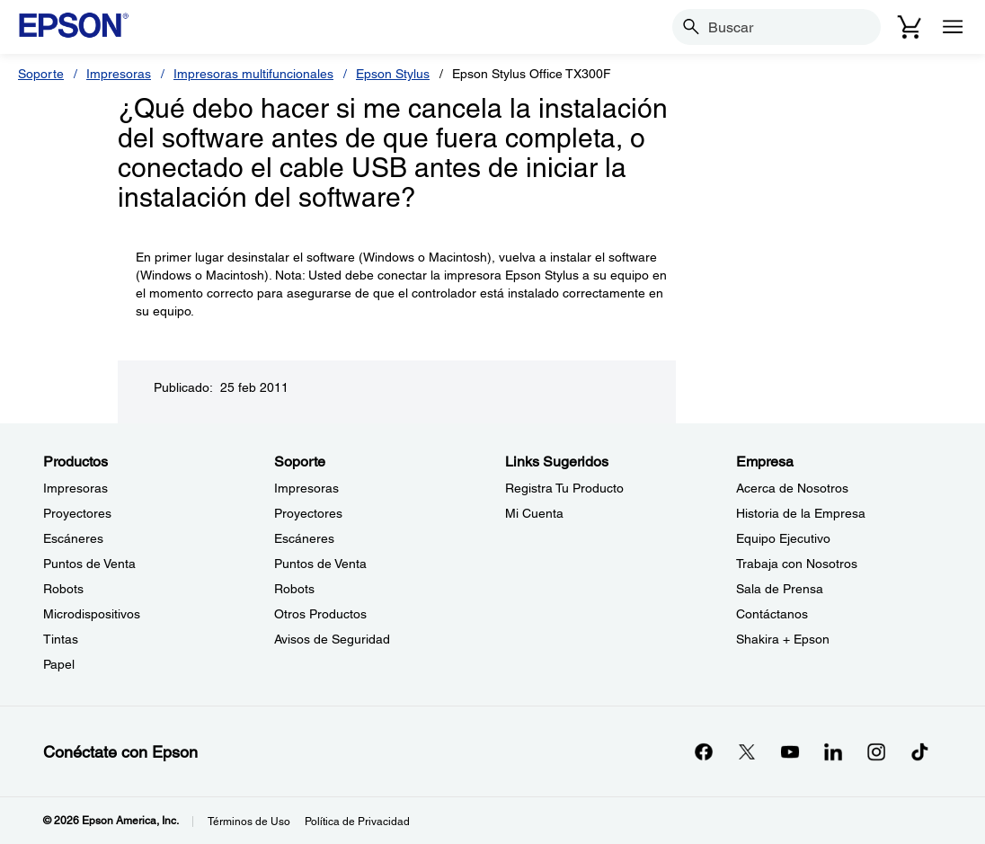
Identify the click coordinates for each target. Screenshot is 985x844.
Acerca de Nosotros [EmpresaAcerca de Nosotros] (792, 488)
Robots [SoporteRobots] (294, 589)
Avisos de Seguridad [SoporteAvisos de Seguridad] (332, 639)
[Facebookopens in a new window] (704, 751)
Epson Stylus (393, 74)
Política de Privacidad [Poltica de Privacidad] (357, 821)
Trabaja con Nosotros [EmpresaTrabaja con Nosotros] (796, 563)
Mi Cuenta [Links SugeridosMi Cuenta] (534, 513)
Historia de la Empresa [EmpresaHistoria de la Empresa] (800, 513)
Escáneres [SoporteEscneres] (304, 538)
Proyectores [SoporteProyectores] (308, 513)
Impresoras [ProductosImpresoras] (75, 488)
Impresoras (118, 74)
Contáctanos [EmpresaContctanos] (772, 614)
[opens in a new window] (919, 751)
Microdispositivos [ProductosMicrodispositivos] (91, 614)
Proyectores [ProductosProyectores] (77, 513)
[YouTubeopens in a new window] (790, 751)
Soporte (41, 74)
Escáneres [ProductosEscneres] (73, 538)
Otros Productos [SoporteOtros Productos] (320, 614)
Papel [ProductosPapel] (59, 664)
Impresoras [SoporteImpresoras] (306, 488)
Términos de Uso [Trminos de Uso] (249, 821)
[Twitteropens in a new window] (747, 751)
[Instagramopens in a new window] (876, 751)
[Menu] (952, 27)
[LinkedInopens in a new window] (833, 751)
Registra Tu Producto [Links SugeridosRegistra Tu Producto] (564, 488)
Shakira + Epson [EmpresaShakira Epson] (783, 639)
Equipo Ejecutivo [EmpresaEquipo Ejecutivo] (783, 538)
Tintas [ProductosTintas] (60, 639)
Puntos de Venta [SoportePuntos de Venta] (320, 563)
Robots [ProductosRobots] (63, 589)
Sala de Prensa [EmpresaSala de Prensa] (779, 589)
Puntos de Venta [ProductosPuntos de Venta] (89, 563)
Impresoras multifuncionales (253, 74)
